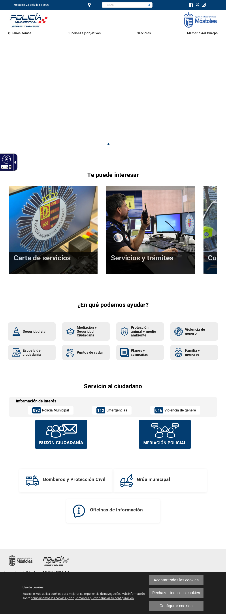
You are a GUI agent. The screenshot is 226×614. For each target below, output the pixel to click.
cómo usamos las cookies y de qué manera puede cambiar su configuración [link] (82, 598)
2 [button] (113, 144)
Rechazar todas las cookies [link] (176, 593)
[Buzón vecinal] (61, 434)
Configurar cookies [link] (176, 606)
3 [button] (118, 144)
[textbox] (124, 5)
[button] (149, 5)
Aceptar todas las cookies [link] (176, 580)
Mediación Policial (72, 61)
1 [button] (108, 144)
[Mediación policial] (165, 434)
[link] (5, 159)
